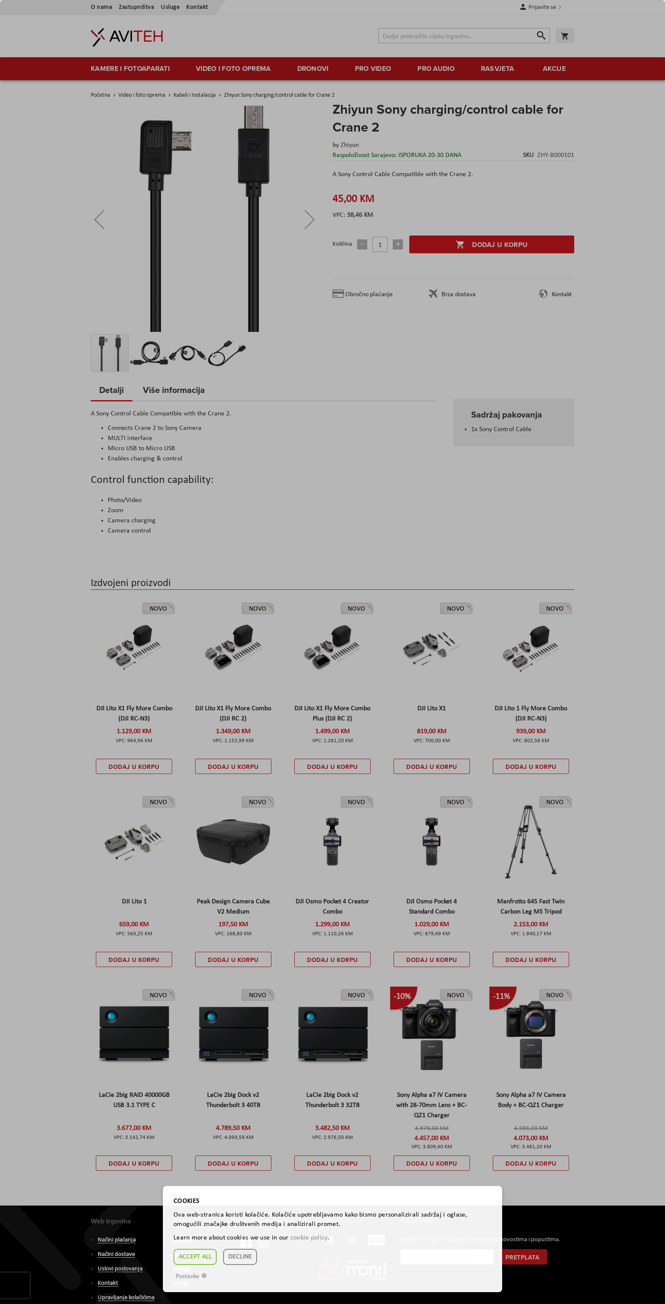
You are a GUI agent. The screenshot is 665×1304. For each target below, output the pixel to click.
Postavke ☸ (191, 1276)
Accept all (195, 1257)
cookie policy (309, 1237)
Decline (240, 1257)
